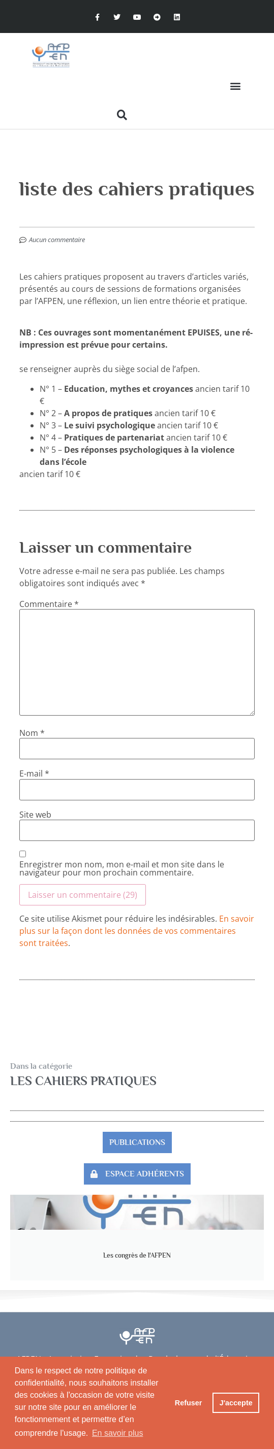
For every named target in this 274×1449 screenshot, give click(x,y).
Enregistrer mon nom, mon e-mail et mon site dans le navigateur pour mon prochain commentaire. (121, 868)
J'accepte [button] (236, 1403)
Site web (35, 815)
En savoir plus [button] (117, 1433)
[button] (235, 86)
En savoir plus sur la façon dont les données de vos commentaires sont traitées (136, 931)
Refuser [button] (188, 1403)
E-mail (34, 773)
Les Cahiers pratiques (83, 1080)
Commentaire (49, 604)
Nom (32, 733)
